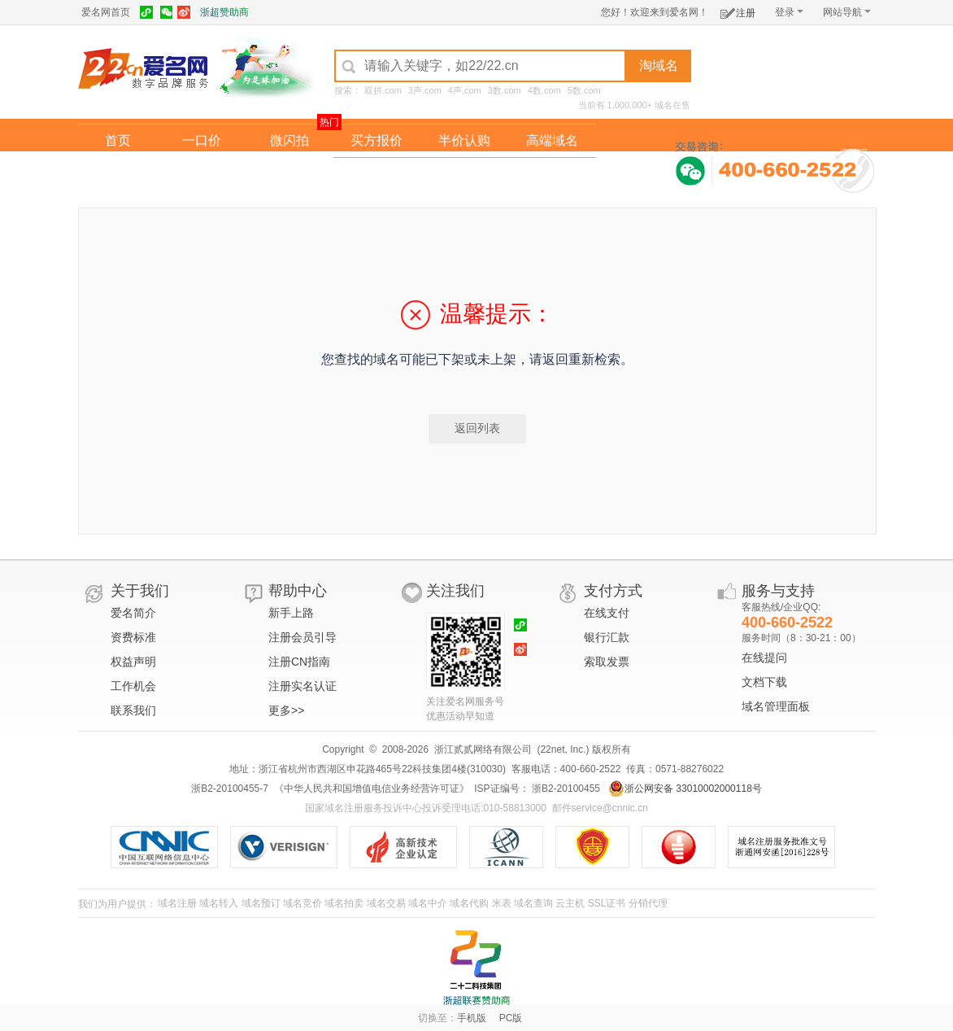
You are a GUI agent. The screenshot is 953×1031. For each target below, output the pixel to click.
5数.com (584, 90)
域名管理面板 (776, 706)
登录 (789, 12)
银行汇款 (606, 637)
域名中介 (427, 903)
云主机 (570, 903)
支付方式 (613, 591)
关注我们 (455, 591)
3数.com (504, 90)
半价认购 (464, 140)
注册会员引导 (302, 637)
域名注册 (177, 903)
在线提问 (764, 657)
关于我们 (140, 591)
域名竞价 (302, 903)
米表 (501, 903)
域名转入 (218, 903)
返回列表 (477, 428)
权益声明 (133, 661)
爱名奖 (552, 174)
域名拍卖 (464, 174)
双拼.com (383, 90)
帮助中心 (297, 591)
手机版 (471, 1018)
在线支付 (606, 612)
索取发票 (606, 661)
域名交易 (386, 903)
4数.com (544, 90)
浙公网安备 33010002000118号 (685, 788)
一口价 (201, 140)
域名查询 (533, 903)
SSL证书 (607, 903)
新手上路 (291, 612)
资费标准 (133, 637)
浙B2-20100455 (564, 788)
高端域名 (552, 140)
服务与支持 (778, 591)
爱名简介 (133, 612)
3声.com (425, 90)
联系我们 (133, 710)
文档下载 (764, 681)
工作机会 (133, 685)
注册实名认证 (302, 685)
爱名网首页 (105, 12)
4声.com (464, 90)
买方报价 (376, 140)
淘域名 (658, 65)
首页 (118, 140)
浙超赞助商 (224, 12)
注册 (737, 10)
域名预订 (261, 903)
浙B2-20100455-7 (229, 788)
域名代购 (469, 903)
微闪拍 (289, 140)
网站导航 (847, 12)
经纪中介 (376, 174)
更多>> (286, 710)
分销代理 (648, 903)
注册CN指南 (299, 661)
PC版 (511, 1018)
